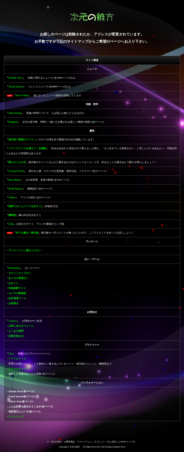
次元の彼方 (75, 447)
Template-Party (118, 447)
